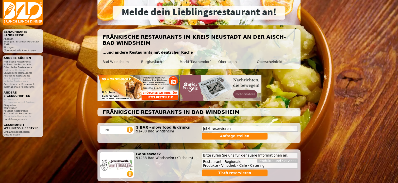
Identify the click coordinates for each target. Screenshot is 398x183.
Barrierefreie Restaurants (18, 113)
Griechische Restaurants (18, 67)
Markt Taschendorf (195, 62)
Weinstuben (10, 107)
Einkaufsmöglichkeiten (17, 131)
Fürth (7, 44)
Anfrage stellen (234, 136)
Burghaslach (151, 62)
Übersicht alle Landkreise (20, 50)
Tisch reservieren (234, 173)
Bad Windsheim (116, 62)
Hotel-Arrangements (15, 119)
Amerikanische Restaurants (19, 84)
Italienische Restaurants (17, 64)
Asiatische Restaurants (17, 75)
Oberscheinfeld (269, 62)
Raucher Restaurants (16, 110)
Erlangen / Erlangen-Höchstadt (21, 41)
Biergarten (10, 105)
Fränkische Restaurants (17, 61)
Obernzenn (227, 62)
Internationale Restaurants (19, 86)
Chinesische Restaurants (18, 72)
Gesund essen (12, 134)
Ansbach (8, 38)
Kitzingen (9, 47)
